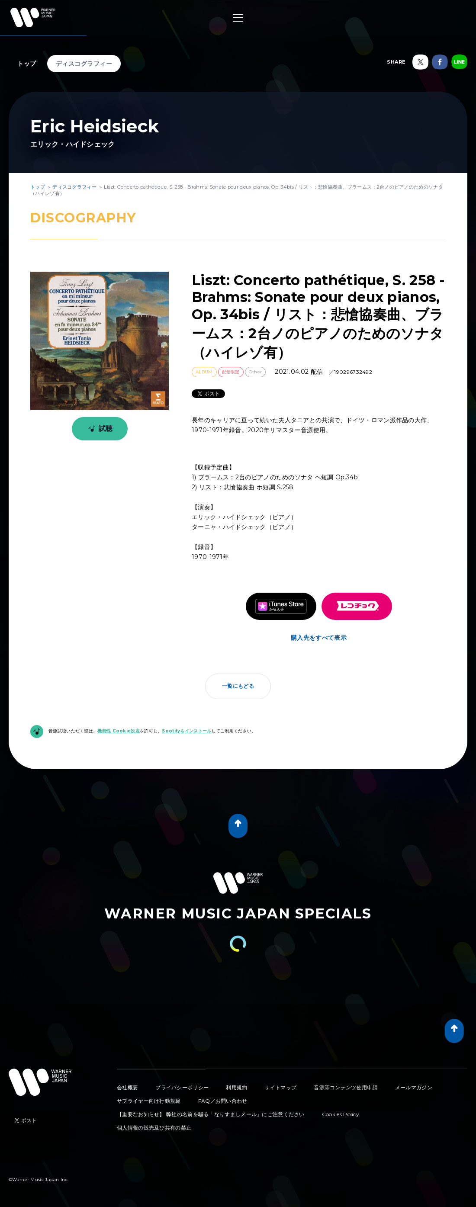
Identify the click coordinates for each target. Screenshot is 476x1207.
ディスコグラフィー (84, 63)
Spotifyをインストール (186, 731)
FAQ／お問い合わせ (223, 1101)
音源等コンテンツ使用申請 (346, 1087)
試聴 (99, 429)
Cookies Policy (340, 1114)
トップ (26, 63)
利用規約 (236, 1087)
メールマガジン (413, 1087)
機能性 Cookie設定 (118, 731)
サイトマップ (280, 1087)
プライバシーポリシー (182, 1087)
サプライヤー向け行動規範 (149, 1101)
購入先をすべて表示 (319, 638)
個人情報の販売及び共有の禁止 (154, 1127)
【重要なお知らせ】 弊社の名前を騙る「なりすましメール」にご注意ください (211, 1114)
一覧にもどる (238, 686)
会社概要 (127, 1087)
